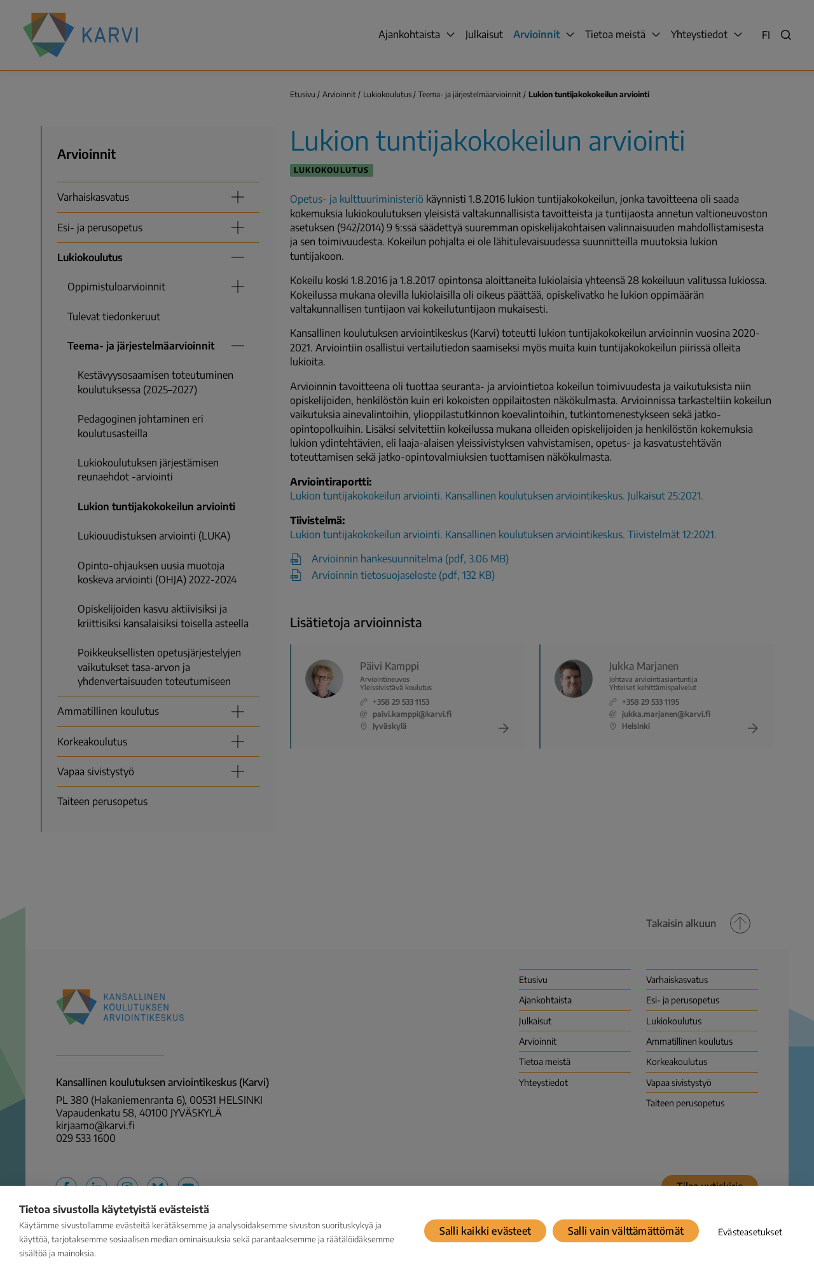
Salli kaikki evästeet (485, 1231)
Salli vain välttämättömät (626, 1231)
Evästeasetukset (750, 1231)
